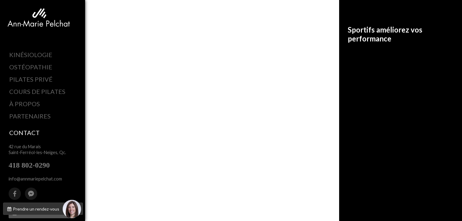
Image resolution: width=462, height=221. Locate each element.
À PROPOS (24, 103)
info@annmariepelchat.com (35, 178)
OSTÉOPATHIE (30, 67)
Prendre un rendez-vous (43, 209)
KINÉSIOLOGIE (30, 54)
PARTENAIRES (30, 116)
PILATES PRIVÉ (31, 79)
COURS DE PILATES (37, 91)
